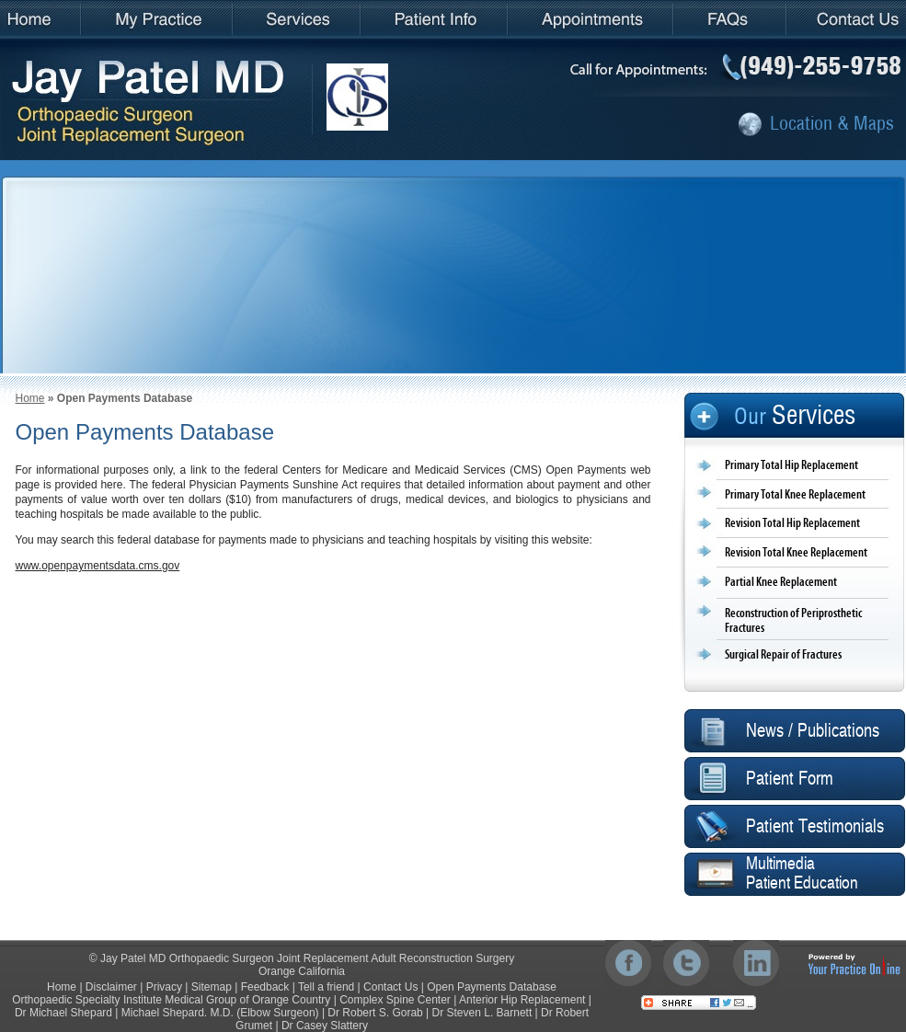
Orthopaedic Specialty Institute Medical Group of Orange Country (171, 999)
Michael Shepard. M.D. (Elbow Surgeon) (220, 1012)
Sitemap (211, 986)
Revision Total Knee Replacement (796, 552)
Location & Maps (832, 122)
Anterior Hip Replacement (522, 999)
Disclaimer (111, 986)
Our (794, 415)
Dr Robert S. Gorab (374, 1012)
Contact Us (390, 986)
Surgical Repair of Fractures (783, 655)
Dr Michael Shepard (63, 1012)
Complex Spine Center (395, 999)
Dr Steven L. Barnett (482, 1012)
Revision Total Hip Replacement (792, 523)
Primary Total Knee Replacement (795, 494)
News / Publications (812, 731)
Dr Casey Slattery (324, 1025)
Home (30, 398)
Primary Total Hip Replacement (791, 465)
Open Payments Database (491, 986)
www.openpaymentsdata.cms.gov (98, 565)
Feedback (265, 986)
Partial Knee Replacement (781, 582)
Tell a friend (326, 986)
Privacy (164, 986)
